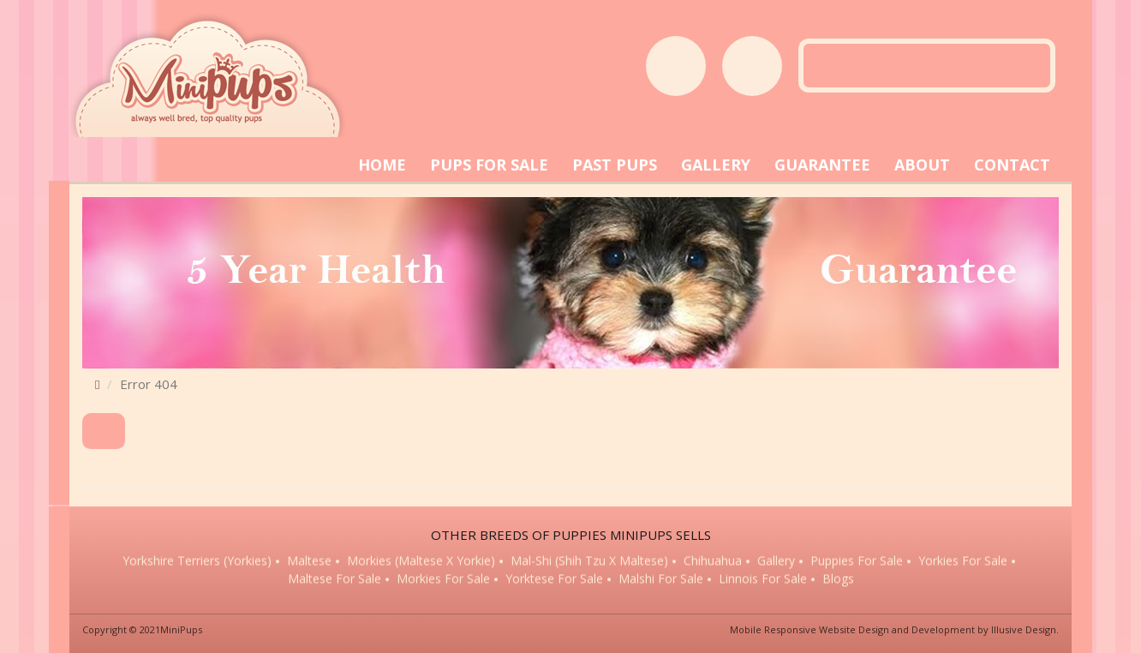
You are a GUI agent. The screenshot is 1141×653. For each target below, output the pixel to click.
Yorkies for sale (962, 562)
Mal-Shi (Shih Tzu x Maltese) (589, 562)
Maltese (309, 562)
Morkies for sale (443, 580)
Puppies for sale (856, 562)
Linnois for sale (763, 580)
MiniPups (181, 629)
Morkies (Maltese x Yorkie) (421, 562)
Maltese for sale (334, 580)
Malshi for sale (660, 580)
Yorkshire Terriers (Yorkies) (197, 562)
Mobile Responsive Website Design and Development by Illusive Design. (894, 629)
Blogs (838, 580)
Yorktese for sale (554, 580)
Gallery (776, 562)
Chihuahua (713, 562)
